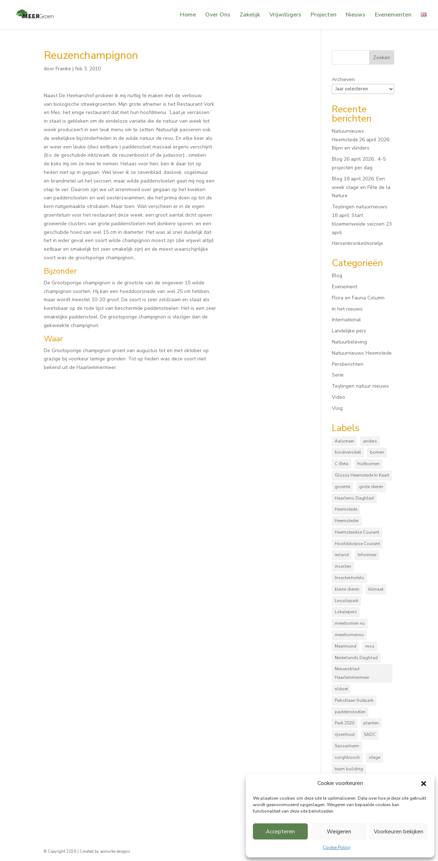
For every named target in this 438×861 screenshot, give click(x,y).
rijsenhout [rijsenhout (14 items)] (345, 734)
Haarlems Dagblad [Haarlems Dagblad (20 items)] (354, 498)
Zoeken (381, 57)
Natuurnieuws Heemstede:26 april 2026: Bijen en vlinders (361, 140)
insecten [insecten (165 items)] (343, 566)
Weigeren (339, 831)
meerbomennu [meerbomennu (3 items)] (349, 635)
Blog (337, 275)
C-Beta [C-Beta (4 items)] (341, 464)
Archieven (343, 79)
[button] (423, 783)
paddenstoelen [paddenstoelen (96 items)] (350, 712)
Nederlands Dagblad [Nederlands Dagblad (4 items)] (356, 658)
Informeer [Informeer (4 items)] (367, 555)
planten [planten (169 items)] (371, 723)
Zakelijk (250, 15)
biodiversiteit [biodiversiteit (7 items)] (348, 452)
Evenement (344, 286)
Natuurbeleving (349, 342)
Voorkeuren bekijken (398, 831)
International (346, 319)
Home (188, 15)
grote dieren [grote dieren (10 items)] (371, 486)
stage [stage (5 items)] (374, 757)
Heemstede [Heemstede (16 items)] (346, 509)
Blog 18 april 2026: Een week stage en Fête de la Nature (361, 187)
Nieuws (356, 15)
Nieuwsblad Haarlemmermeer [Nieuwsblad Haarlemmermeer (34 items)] (352, 673)
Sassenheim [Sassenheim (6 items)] (347, 746)
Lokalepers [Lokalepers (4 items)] (346, 612)
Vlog (337, 408)
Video (338, 397)
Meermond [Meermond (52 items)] (345, 646)
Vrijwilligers (285, 15)
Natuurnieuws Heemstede (362, 353)
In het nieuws (347, 309)
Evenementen (393, 15)
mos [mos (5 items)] (370, 646)
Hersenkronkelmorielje (357, 243)
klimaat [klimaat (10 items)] (375, 589)
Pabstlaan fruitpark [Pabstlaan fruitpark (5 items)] (354, 700)
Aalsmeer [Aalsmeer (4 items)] (344, 441)
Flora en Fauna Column (358, 297)
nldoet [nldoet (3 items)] (341, 689)
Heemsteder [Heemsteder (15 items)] (347, 521)
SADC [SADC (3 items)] (370, 734)
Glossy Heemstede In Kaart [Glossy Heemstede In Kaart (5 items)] (362, 475)
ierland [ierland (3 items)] (342, 555)
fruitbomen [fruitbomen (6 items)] (368, 464)
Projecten (323, 15)
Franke (63, 68)
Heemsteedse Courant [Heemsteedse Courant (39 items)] (357, 532)
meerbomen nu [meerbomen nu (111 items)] (350, 623)
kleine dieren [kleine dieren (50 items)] (347, 589)
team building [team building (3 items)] (349, 769)
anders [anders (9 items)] (370, 441)
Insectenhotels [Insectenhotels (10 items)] (349, 578)
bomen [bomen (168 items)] (377, 452)
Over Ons (217, 15)
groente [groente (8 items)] (342, 486)
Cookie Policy (336, 847)
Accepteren (280, 831)
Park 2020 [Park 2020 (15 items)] (344, 723)
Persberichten (347, 364)
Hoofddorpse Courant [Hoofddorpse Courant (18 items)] (357, 544)
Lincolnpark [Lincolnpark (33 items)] (346, 601)
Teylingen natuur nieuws (360, 386)
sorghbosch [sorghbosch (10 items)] (347, 757)
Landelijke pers (349, 330)
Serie (338, 375)
